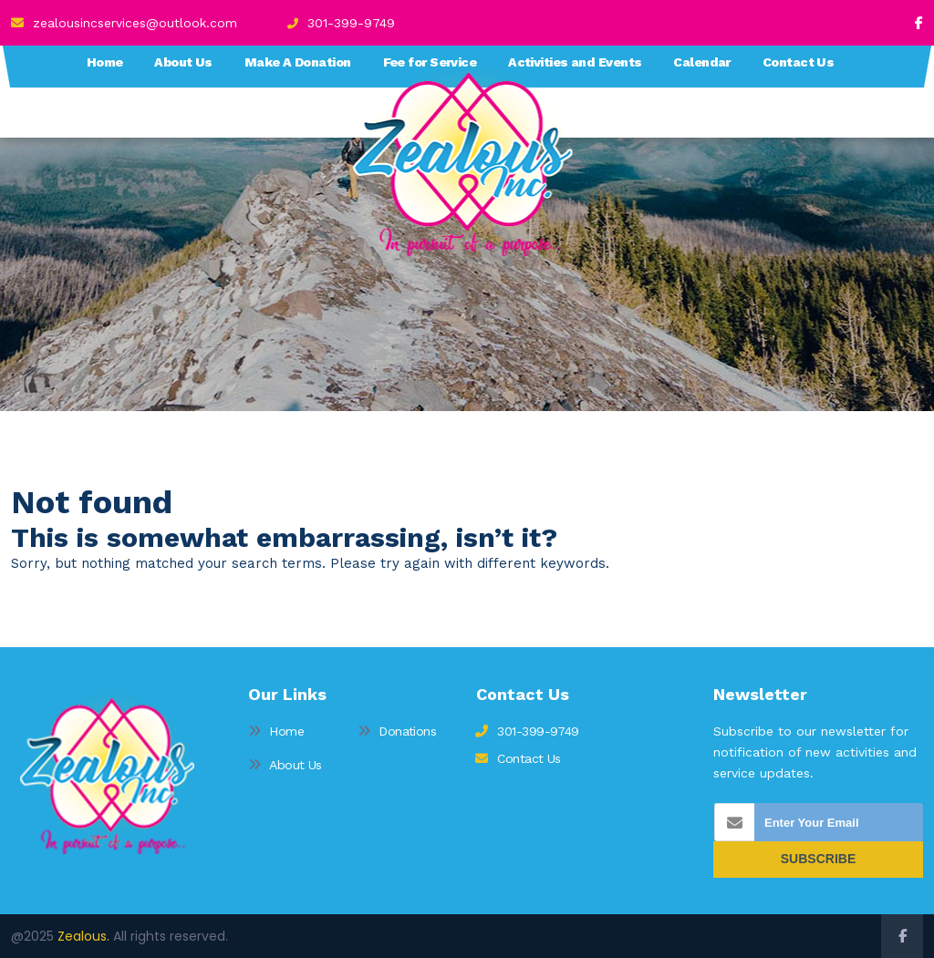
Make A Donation (297, 62)
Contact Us (798, 62)
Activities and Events (574, 62)
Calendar (702, 62)
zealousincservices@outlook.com (124, 22)
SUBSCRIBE (818, 858)
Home (105, 62)
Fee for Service (430, 62)
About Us (183, 62)
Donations (397, 731)
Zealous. (83, 936)
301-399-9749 (341, 22)
